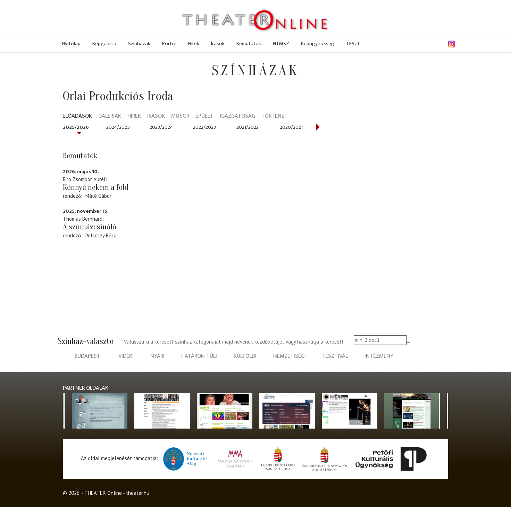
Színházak (139, 43)
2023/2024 (161, 127)
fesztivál (335, 356)
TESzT (353, 43)
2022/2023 (204, 127)
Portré (169, 43)
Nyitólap (71, 43)
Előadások (77, 116)
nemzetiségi (289, 356)
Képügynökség (317, 43)
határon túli (199, 356)
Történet (274, 116)
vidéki (126, 356)
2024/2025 (118, 127)
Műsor (180, 116)
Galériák (109, 116)
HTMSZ (281, 43)
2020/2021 (291, 127)
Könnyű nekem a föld (95, 187)
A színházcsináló (89, 226)
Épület (204, 116)
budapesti (88, 356)
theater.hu (137, 493)
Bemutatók (248, 43)
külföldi (245, 356)
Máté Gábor (98, 196)
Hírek (193, 43)
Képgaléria (104, 43)
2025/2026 (76, 127)
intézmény (379, 356)
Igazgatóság (237, 116)
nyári (157, 356)
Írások (218, 43)
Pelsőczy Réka (101, 235)
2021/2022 (247, 127)
